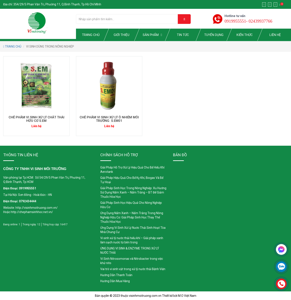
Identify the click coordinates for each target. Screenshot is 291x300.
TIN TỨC (183, 35)
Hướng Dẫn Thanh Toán (116, 275)
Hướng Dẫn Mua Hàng (115, 281)
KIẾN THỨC (244, 35)
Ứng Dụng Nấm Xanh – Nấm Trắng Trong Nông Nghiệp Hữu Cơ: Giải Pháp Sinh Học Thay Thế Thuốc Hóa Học (131, 217)
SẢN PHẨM (151, 35)
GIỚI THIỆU (121, 35)
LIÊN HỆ (275, 35)
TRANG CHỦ (91, 35)
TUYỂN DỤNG (213, 35)
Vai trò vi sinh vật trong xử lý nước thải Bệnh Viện (132, 269)
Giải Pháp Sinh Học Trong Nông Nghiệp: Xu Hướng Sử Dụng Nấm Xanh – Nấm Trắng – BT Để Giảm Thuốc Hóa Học (133, 192)
